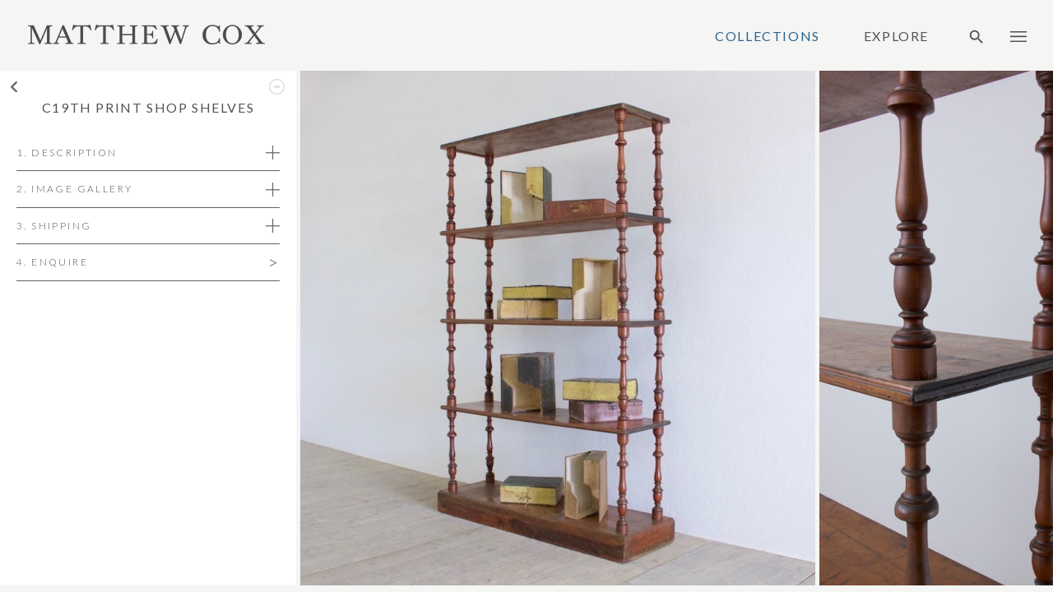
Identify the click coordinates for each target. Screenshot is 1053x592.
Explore (896, 36)
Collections (767, 36)
